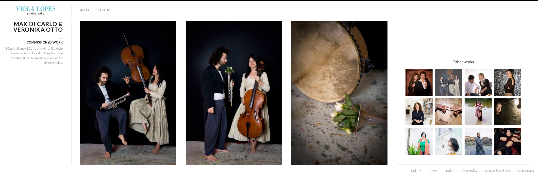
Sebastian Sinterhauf (507, 111)
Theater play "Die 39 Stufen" (419, 82)
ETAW (448, 111)
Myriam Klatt (419, 111)
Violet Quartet (507, 141)
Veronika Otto (478, 111)
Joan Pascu (478, 141)
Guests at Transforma (448, 141)
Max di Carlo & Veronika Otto (448, 82)
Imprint (449, 170)
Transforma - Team (419, 141)
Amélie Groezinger (507, 82)
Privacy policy (469, 170)
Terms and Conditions (497, 170)
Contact (105, 10)
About (85, 10)
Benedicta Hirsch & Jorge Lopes (478, 82)
